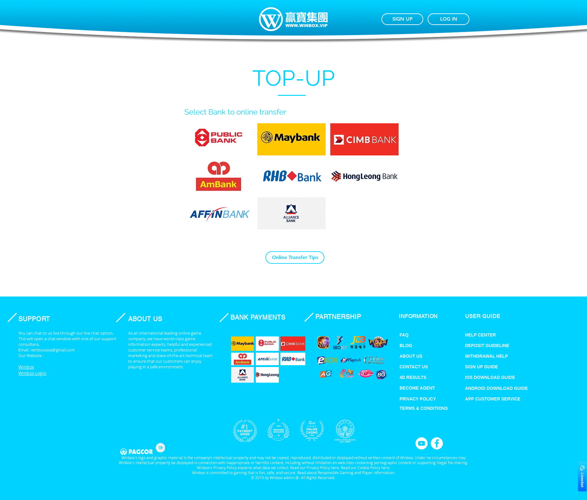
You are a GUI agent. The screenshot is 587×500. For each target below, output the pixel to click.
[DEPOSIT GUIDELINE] (495, 345)
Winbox (26, 367)
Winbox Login (32, 373)
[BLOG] (420, 345)
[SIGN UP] (402, 19)
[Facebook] (437, 443)
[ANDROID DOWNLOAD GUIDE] (504, 388)
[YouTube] (421, 443)
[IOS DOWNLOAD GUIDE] (500, 377)
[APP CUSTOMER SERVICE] (500, 399)
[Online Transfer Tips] (294, 257)
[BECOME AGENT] (424, 388)
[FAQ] (420, 335)
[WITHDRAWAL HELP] (500, 356)
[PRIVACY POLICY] (424, 399)
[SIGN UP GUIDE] (500, 366)
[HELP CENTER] (488, 335)
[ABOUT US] (420, 356)
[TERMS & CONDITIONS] (429, 408)
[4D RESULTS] (420, 377)
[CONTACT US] (420, 366)
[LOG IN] (448, 19)
